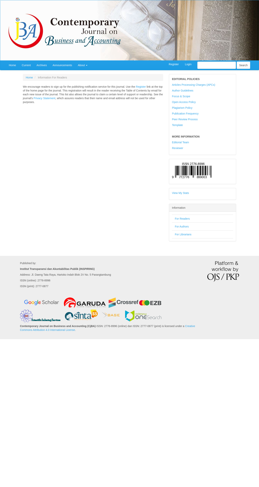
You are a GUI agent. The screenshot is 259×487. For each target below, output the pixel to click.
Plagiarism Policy (182, 107)
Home (12, 65)
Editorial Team (180, 142)
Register (174, 64)
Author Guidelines (182, 90)
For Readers (182, 218)
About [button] (82, 65)
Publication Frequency (185, 113)
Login (188, 64)
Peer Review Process (185, 119)
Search (243, 65)
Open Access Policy (184, 102)
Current (26, 65)
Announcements (62, 65)
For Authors (182, 226)
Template (177, 125)
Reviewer (177, 148)
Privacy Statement (45, 98)
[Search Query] (216, 65)
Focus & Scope (181, 96)
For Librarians (183, 234)
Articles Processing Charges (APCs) (193, 84)
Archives (42, 65)
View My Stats (180, 192)
